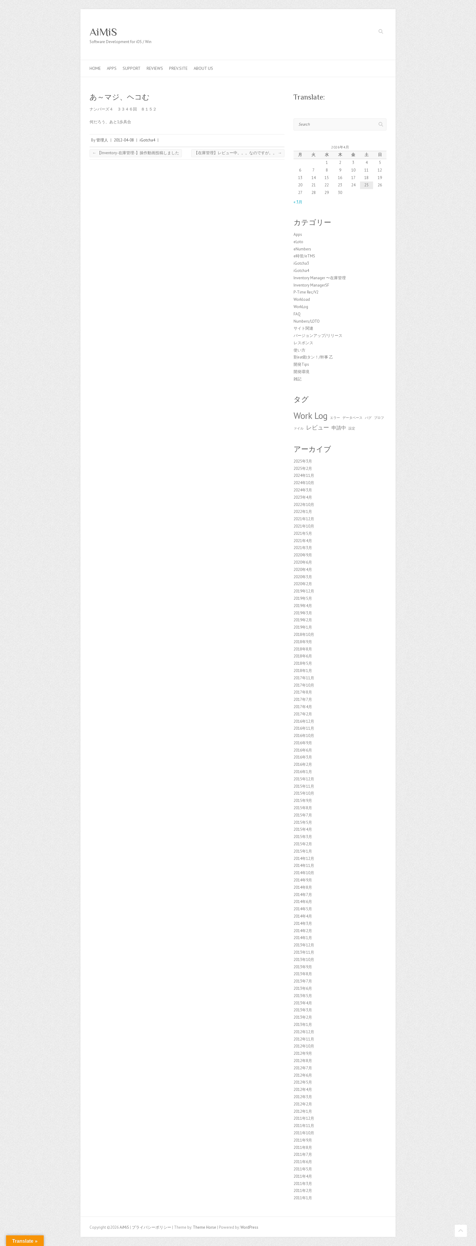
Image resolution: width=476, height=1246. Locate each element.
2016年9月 (303, 742)
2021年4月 (303, 540)
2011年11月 (304, 1125)
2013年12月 (304, 945)
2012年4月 (303, 1089)
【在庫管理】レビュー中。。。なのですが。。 (238, 152)
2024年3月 (303, 490)
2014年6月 (303, 901)
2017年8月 (303, 692)
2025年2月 (303, 468)
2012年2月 (303, 1104)
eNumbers (302, 249)
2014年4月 (303, 916)
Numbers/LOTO (307, 321)
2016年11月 (304, 728)
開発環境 (301, 371)
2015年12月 (304, 779)
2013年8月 (303, 973)
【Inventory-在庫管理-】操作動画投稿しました (135, 152)
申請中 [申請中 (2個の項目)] (339, 428)
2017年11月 (304, 678)
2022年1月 (303, 511)
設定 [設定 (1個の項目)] (351, 428)
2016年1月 (303, 771)
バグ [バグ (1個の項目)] (368, 418)
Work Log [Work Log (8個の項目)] (311, 415)
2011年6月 (303, 1161)
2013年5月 (303, 995)
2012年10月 (304, 1046)
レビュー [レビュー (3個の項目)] (317, 427)
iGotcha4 (147, 140)
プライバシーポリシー (151, 1227)
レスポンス (303, 342)
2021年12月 (304, 518)
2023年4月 (303, 497)
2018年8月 (303, 649)
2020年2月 (303, 583)
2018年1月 (303, 670)
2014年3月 (303, 923)
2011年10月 (304, 1133)
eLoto (298, 241)
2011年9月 (303, 1140)
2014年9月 (303, 880)
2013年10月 (304, 959)
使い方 (299, 350)
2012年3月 (303, 1096)
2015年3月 (303, 836)
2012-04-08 (124, 140)
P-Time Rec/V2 (306, 292)
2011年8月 (303, 1147)
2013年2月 (303, 1017)
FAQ (297, 314)
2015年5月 (303, 822)
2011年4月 (303, 1176)
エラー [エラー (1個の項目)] (335, 418)
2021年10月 (304, 526)
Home (95, 68)
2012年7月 (303, 1068)
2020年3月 (303, 576)
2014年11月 (304, 865)
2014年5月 (303, 909)
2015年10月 (304, 793)
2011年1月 (303, 1197)
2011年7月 (303, 1154)
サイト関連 (303, 328)
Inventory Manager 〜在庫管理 (320, 277)
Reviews (155, 68)
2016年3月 (303, 757)
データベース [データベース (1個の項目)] (352, 418)
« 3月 (298, 202)
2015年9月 (303, 800)
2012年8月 (303, 1060)
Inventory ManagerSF (311, 285)
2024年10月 (304, 482)
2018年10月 (304, 634)
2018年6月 (303, 656)
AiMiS (103, 32)
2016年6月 (303, 750)
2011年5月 (303, 1169)
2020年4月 (303, 569)
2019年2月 (303, 620)
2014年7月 (303, 894)
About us (203, 68)
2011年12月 (304, 1118)
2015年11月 (304, 786)
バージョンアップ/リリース (318, 335)
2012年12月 (304, 1031)
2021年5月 (303, 533)
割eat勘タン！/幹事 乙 (313, 357)
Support (132, 68)
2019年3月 (303, 613)
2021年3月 (303, 547)
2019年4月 (303, 605)
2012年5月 (303, 1082)
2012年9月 (303, 1053)
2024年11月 (304, 475)
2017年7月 (303, 699)
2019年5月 (303, 598)
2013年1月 (303, 1024)
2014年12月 (304, 858)
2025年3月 (303, 461)
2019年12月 (304, 591)
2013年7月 (303, 981)
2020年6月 (303, 562)
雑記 (297, 379)
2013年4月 (303, 1003)
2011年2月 (303, 1190)
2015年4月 (303, 829)
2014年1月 (303, 937)
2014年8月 (303, 887)
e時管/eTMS (304, 256)
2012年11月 (304, 1039)
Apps (112, 68)
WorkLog (301, 306)
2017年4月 (303, 706)
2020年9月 (303, 555)
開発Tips (301, 364)
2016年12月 (304, 721)
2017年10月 (304, 685)
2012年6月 (303, 1075)
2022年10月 (304, 504)
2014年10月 (304, 872)
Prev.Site (178, 68)
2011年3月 (303, 1183)
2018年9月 (303, 641)
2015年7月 (303, 815)
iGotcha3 (301, 263)
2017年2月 (303, 714)
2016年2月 (303, 764)
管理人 (102, 140)
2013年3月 (303, 1010)
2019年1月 (303, 627)
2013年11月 (304, 952)
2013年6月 (303, 988)
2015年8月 (303, 807)
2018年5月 (303, 663)
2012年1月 (303, 1111)
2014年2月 (303, 930)
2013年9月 (303, 966)
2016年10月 (304, 735)
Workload (302, 299)
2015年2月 (303, 844)
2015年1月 (303, 851)
